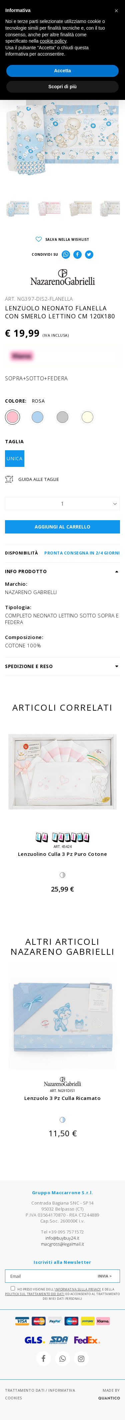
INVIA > (105, 1275)
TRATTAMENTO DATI (25, 1390)
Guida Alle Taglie (38, 479)
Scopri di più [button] (62, 86)
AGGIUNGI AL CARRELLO (62, 527)
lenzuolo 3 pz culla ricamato (62, 1098)
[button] (116, 10)
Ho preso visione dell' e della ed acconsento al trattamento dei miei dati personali (62, 1293)
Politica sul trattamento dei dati (34, 1294)
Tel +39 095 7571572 (62, 1232)
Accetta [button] (62, 70)
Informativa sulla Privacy (78, 1289)
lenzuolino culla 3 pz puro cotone (62, 854)
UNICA (15, 458)
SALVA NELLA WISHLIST (62, 239)
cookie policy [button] (53, 41)
